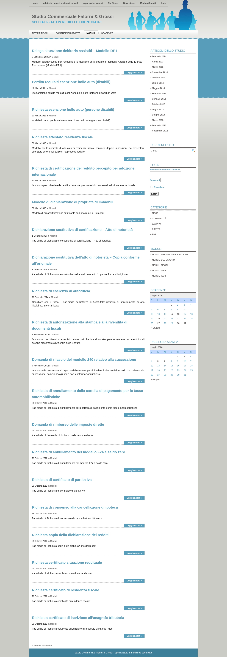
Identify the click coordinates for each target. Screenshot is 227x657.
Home (35, 3)
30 (178, 323)
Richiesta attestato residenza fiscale (62, 137)
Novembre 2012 (160, 131)
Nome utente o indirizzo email (165, 169)
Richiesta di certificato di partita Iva (62, 480)
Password (155, 180)
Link (163, 3)
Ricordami (157, 187)
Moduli (91, 33)
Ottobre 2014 (158, 77)
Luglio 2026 (156, 295)
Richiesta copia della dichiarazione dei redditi (70, 535)
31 (185, 323)
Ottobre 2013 (158, 104)
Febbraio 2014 (159, 93)
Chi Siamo (113, 3)
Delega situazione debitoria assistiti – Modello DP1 (74, 51)
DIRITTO (156, 229)
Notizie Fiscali (40, 33)
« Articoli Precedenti (42, 645)
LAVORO (156, 224)
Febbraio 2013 (159, 125)
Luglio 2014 (158, 83)
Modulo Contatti (148, 3)
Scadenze (107, 33)
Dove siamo (129, 3)
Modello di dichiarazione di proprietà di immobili (72, 202)
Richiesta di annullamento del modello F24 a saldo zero (78, 452)
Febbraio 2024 (159, 56)
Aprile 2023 (157, 62)
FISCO (155, 213)
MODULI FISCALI (160, 265)
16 (178, 314)
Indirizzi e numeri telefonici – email (60, 3)
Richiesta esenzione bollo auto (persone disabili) (73, 109)
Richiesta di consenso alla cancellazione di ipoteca (75, 507)
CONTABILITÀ (159, 218)
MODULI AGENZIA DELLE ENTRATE (170, 254)
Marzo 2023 (158, 67)
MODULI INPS (159, 270)
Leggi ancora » (134, 72)
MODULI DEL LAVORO (163, 260)
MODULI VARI (159, 276)
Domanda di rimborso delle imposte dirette (68, 424)
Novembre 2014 (160, 72)
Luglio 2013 (158, 109)
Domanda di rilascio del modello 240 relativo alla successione (84, 360)
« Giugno (155, 328)
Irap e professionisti (93, 3)
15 (171, 314)
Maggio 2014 (158, 88)
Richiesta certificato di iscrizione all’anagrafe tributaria (78, 618)
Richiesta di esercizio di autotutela (61, 291)
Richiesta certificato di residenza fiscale (65, 590)
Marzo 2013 (158, 120)
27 (158, 323)
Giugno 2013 (158, 115)
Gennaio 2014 (159, 99)
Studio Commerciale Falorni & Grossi (73, 16)
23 (178, 318)
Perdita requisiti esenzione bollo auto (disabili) (71, 82)
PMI (154, 234)
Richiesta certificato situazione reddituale (67, 562)
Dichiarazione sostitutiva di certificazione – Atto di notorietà (82, 230)
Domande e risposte (68, 33)
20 (158, 318)
